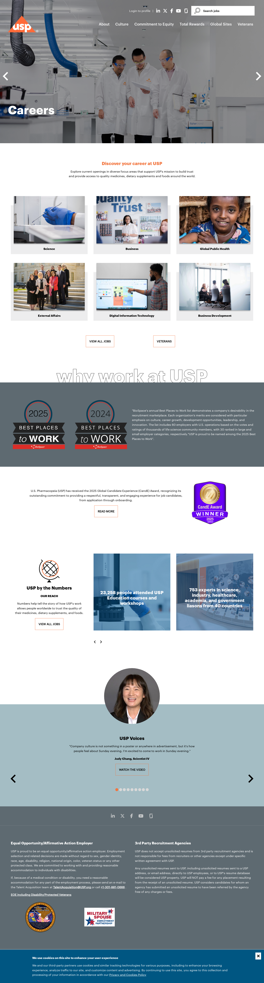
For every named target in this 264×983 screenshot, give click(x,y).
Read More (106, 511)
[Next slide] (258, 76)
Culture (122, 24)
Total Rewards (192, 24)
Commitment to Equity (154, 24)
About (104, 24)
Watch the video (134, 769)
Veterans (245, 24)
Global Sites (221, 24)
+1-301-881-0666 (113, 887)
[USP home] (23, 24)
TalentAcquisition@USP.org (72, 887)
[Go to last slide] (6, 76)
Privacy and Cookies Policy (127, 974)
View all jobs (100, 341)
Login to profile (140, 10)
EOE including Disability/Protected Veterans (41, 894)
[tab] (116, 789)
